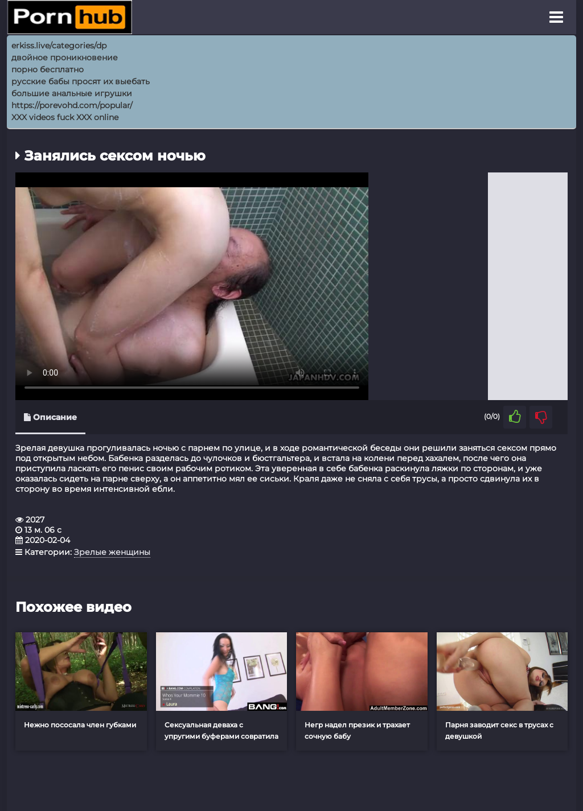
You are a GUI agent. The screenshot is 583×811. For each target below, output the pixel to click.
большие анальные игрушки (71, 93)
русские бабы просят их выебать (80, 81)
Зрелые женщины (112, 552)
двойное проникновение (64, 57)
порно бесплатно (47, 69)
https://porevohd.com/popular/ (72, 105)
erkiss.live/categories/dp (58, 45)
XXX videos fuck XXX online (64, 117)
